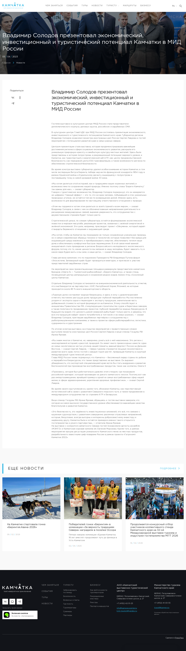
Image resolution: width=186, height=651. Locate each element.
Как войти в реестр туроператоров (98, 591)
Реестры (94, 602)
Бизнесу (145, 6)
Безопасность (69, 596)
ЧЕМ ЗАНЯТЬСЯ (54, 6)
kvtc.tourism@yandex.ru (127, 611)
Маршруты (130, 6)
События (72, 6)
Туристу (68, 585)
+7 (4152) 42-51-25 (125, 603)
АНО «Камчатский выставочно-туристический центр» (132, 588)
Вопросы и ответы (71, 600)
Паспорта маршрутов (99, 606)
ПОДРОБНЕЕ (170, 468)
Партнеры (67, 615)
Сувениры (67, 611)
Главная (6, 63)
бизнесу (95, 585)
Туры (84, 6)
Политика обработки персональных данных (166, 613)
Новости (97, 6)
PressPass (179, 638)
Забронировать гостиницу (70, 591)
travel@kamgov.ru (161, 607)
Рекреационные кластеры (97, 597)
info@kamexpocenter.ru (127, 608)
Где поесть (68, 604)
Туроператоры (69, 607)
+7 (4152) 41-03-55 (162, 603)
